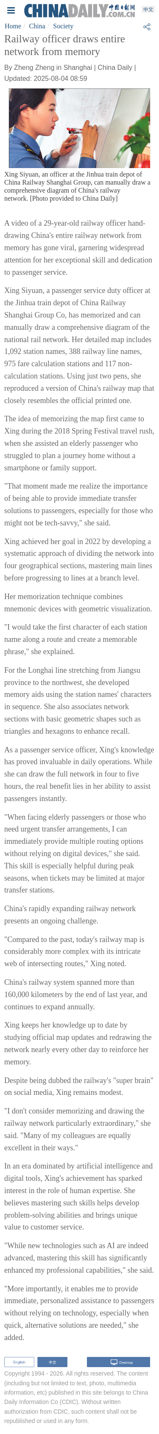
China (37, 26)
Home (13, 26)
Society (63, 26)
